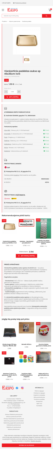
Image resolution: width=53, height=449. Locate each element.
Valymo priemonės (14, 21)
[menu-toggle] (3, 10)
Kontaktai (39, 406)
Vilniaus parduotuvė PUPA (13, 416)
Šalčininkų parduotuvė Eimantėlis (14, 421)
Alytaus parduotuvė (14, 429)
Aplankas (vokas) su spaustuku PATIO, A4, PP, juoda (9, 375)
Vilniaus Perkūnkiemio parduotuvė (14, 419)
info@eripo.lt (17, 408)
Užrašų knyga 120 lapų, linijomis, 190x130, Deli (9, 345)
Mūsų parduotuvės (39, 397)
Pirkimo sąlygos (39, 391)
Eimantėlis (7, 134)
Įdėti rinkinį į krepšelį (26, 256)
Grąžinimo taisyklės (39, 395)
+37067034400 (15, 406)
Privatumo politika (39, 399)
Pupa (5, 137)
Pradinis (4, 21)
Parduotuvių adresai (19, 3)
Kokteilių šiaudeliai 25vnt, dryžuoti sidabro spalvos (44, 242)
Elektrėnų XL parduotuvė (14, 427)
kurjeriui (16, 175)
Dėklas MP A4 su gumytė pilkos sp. (43, 374)
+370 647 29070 (6, 3)
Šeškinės (7, 141)
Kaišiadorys (7, 144)
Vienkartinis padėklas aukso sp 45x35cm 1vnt (9, 242)
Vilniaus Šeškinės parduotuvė (13, 414)
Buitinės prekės (26, 21)
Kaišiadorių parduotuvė (14, 425)
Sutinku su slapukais (26, 445)
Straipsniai (39, 401)
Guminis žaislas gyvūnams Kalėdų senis (43, 345)
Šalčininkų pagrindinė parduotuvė (14, 423)
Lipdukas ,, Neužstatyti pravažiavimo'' (26, 242)
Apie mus (39, 403)
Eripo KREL (7, 130)
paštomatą (20, 195)
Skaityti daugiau (36, 441)
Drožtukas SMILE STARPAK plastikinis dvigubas (26, 375)
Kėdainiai (7, 151)
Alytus (6, 147)
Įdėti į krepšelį (12, 97)
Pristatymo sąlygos (39, 393)
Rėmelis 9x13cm (26, 344)
